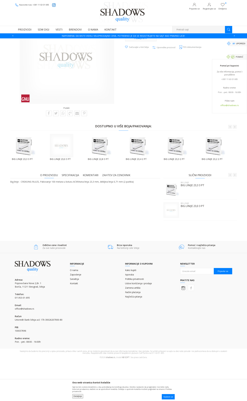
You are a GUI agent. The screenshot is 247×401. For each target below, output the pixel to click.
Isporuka (129, 314)
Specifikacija (72, 215)
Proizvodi (30, 40)
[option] (123, 35)
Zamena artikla (132, 328)
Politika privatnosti (134, 319)
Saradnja (74, 319)
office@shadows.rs (229, 105)
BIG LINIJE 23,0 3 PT (191, 246)
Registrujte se (209, 8)
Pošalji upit (140, 78)
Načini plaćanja (133, 332)
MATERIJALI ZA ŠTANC (73, 40)
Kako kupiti (130, 310)
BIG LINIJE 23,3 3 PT (191, 225)
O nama (74, 310)
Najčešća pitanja (133, 336)
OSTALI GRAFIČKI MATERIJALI (49, 40)
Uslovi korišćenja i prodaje (138, 323)
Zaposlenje (75, 314)
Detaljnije (78, 396)
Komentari (92, 215)
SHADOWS (19, 40)
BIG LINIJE (90, 40)
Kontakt (74, 323)
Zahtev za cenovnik (118, 215)
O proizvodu (51, 215)
